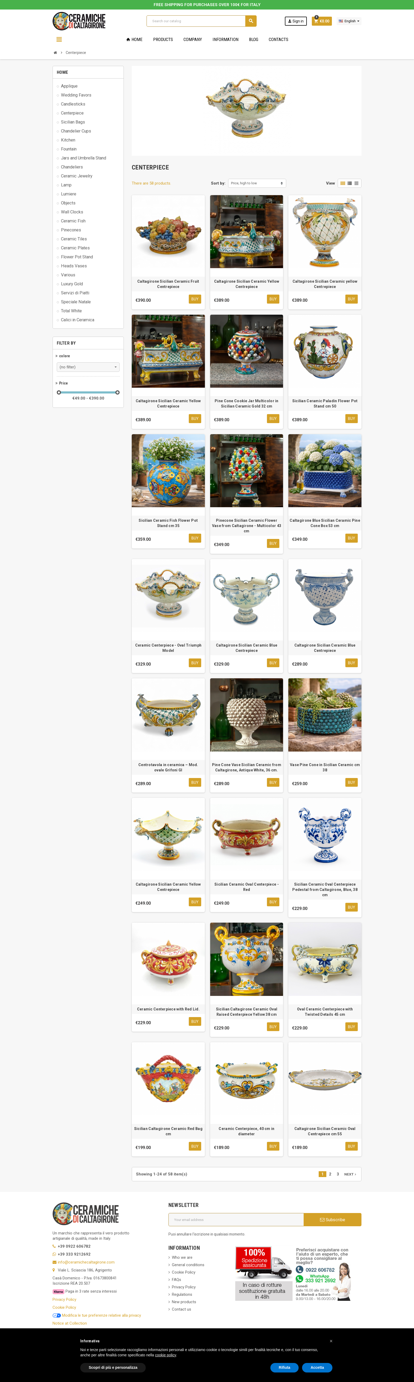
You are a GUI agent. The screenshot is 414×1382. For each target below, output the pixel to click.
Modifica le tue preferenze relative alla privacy (97, 1316)
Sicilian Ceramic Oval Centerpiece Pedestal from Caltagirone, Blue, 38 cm (324, 890)
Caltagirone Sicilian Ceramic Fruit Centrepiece (168, 284)
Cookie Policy (64, 1308)
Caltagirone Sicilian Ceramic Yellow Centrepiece (246, 284)
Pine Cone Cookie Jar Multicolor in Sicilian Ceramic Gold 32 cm (247, 404)
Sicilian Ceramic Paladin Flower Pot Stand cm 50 (325, 404)
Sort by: (218, 183)
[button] (331, 1341)
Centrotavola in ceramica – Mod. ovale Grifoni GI (168, 768)
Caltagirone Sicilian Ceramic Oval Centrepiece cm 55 (325, 1132)
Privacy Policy (64, 1300)
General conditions (188, 1266)
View (330, 183)
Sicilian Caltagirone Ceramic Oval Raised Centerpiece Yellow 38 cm (246, 1013)
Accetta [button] (317, 1367)
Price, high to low (244, 183)
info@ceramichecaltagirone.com (86, 1263)
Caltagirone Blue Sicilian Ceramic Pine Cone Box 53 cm (325, 523)
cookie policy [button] (165, 1355)
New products (184, 1303)
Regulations (182, 1296)
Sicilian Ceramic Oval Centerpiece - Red (246, 888)
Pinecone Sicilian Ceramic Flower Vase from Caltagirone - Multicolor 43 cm (246, 526)
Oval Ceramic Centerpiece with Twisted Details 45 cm (325, 1013)
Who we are (182, 1259)
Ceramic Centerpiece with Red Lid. (168, 1010)
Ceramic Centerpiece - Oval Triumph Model (168, 648)
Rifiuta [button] (284, 1367)
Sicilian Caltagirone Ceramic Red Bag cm (168, 1132)
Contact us (181, 1310)
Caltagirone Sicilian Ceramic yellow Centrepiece (325, 284)
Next (350, 1176)
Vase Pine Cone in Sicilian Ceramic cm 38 (325, 768)
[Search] (201, 21)
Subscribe (332, 1221)
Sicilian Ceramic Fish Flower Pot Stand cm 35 (168, 523)
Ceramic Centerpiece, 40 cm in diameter (246, 1132)
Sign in (296, 21)
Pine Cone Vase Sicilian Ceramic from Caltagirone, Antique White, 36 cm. (246, 768)
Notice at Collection (70, 1324)
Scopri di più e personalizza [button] (113, 1367)
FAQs (176, 1281)
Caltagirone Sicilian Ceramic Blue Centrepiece (246, 648)
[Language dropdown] (349, 21)
